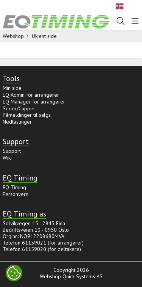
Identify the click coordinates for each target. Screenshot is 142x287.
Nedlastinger (17, 121)
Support (12, 150)
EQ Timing (14, 187)
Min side (12, 88)
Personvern (15, 194)
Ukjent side (44, 36)
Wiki (7, 157)
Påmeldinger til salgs (27, 114)
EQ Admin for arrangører (31, 94)
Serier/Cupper (19, 108)
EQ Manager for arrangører (34, 101)
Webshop (13, 36)
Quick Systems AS (82, 276)
